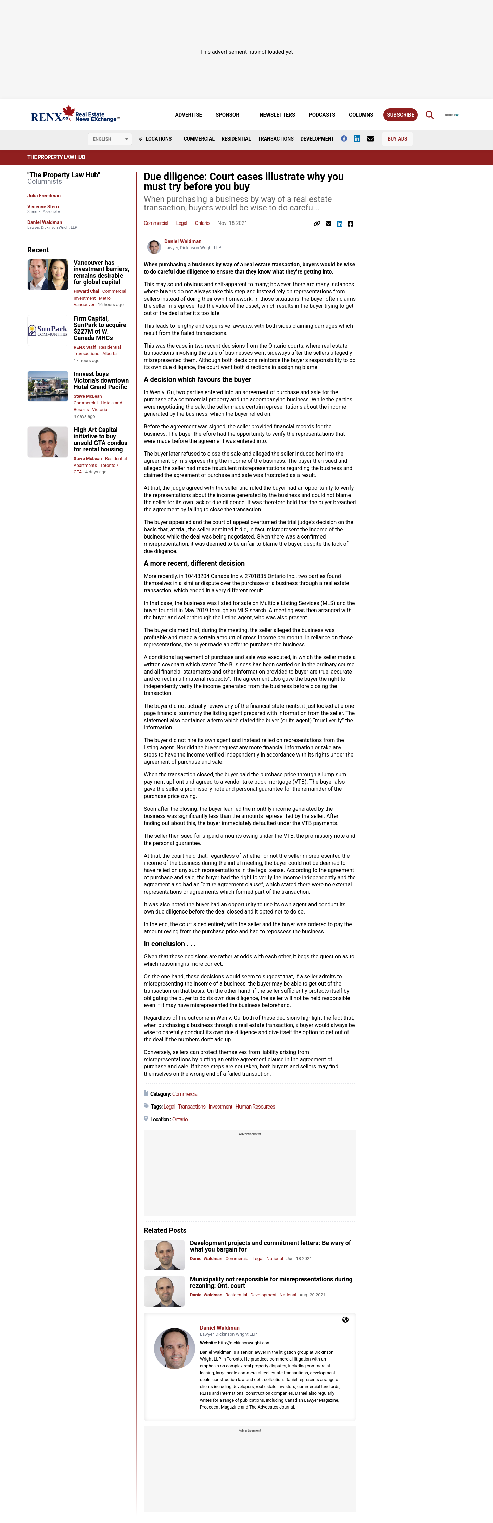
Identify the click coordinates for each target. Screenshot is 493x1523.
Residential (236, 139)
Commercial (199, 139)
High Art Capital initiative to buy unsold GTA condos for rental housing (100, 439)
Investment (85, 298)
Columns (361, 115)
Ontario (202, 223)
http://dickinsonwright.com (244, 1342)
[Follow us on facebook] (347, 138)
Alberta (109, 353)
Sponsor (227, 115)
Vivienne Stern (43, 206)
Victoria (99, 409)
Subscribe (400, 115)
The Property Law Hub (56, 157)
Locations (155, 139)
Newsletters (277, 115)
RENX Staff (85, 347)
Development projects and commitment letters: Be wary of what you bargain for (270, 1246)
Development (317, 139)
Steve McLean (88, 396)
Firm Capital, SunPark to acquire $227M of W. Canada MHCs (100, 328)
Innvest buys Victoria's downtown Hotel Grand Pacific (101, 380)
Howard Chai (86, 291)
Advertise (188, 115)
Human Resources (255, 1106)
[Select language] (110, 139)
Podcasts (322, 115)
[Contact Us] (374, 138)
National (274, 1258)
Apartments (85, 465)
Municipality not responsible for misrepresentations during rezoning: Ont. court (271, 1282)
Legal (181, 223)
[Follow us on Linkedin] (360, 138)
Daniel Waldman (44, 222)
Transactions (276, 139)
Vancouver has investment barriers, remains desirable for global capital (101, 272)
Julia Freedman (44, 195)
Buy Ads (397, 139)
